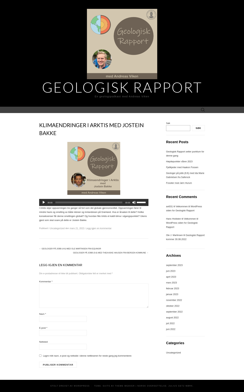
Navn (42, 314)
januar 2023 (172, 294)
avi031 (169, 206)
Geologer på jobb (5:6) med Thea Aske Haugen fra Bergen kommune (110, 253)
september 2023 (174, 265)
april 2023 (171, 276)
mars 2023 (171, 282)
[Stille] (134, 202)
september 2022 (174, 311)
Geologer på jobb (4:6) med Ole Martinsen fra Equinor (70, 249)
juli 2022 (170, 323)
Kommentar (46, 281)
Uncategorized (57, 228)
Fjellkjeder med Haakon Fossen (182, 167)
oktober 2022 (172, 306)
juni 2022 (170, 329)
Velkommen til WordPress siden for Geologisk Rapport (182, 222)
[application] (93, 202)
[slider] (89, 202)
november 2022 (174, 300)
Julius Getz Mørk (180, 386)
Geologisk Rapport (122, 87)
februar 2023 (172, 288)
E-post (43, 328)
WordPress (82, 386)
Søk (168, 123)
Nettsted (43, 342)
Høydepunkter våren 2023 (179, 161)
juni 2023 (170, 271)
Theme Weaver (125, 386)
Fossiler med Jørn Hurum (179, 183)
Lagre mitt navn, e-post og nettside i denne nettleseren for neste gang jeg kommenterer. (87, 355)
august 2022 (172, 317)
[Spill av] (43, 202)
